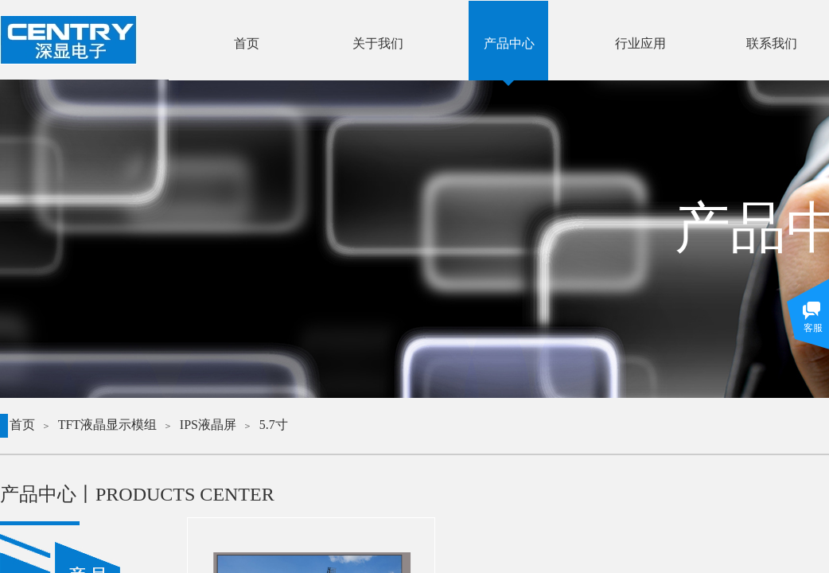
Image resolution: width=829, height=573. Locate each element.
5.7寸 (273, 424)
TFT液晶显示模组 (107, 424)
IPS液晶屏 (208, 424)
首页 (22, 424)
